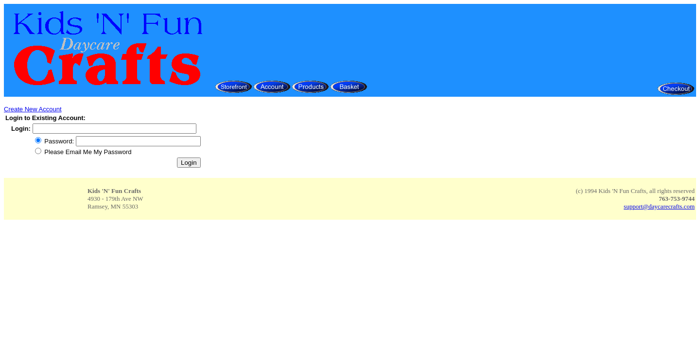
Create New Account (33, 109)
